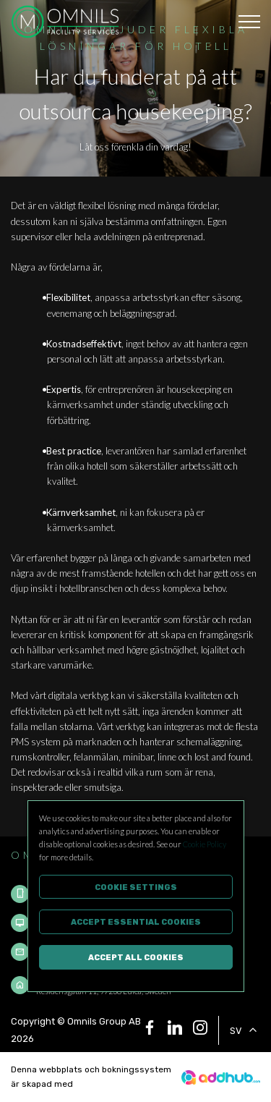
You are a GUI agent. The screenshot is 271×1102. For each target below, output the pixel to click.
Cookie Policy (204, 844)
